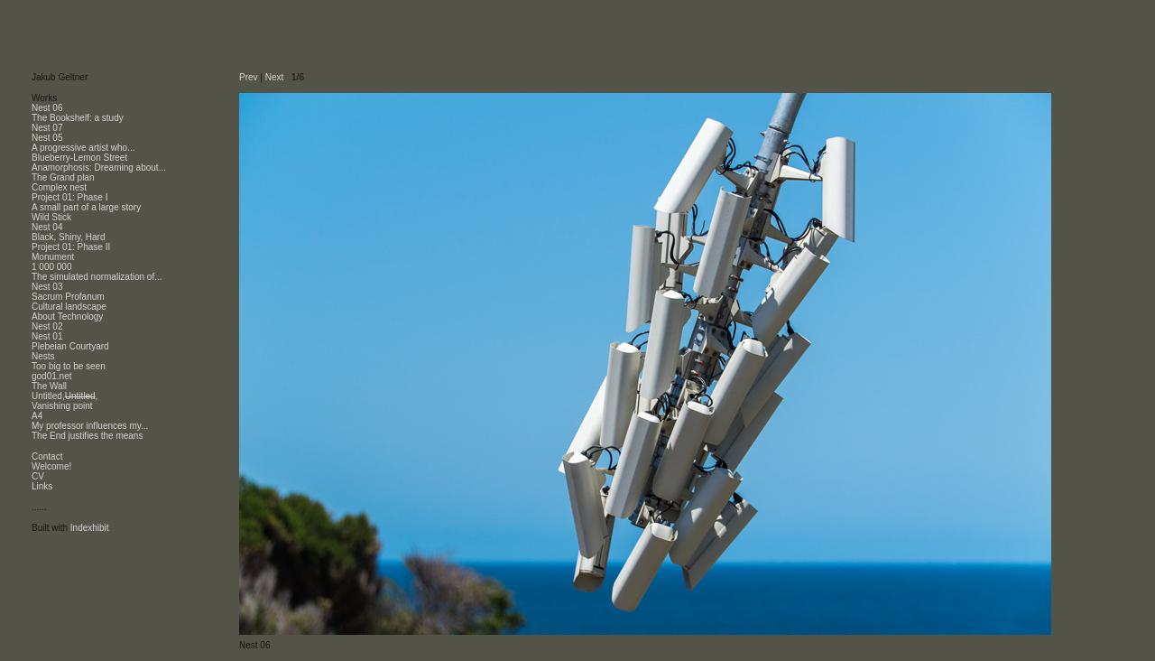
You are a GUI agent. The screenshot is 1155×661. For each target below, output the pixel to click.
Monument (53, 257)
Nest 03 (47, 287)
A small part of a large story (86, 207)
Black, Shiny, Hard (69, 237)
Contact (47, 456)
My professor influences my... (90, 426)
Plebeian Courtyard (70, 346)
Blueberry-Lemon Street (79, 158)
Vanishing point (62, 406)
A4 (37, 416)
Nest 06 (47, 108)
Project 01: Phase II (71, 247)
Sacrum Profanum (68, 297)
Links (42, 486)
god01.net (52, 376)
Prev (248, 77)
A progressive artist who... (83, 148)
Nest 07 (47, 128)
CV (38, 476)
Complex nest (59, 187)
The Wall (49, 386)
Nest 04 (47, 227)
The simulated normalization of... (97, 277)
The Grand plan (63, 177)
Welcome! (51, 466)
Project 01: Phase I (70, 197)
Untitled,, (64, 396)
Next (274, 77)
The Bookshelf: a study (78, 118)
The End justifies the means (87, 436)
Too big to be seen (69, 366)
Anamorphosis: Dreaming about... (99, 167)
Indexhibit (89, 528)
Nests (43, 356)
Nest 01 (47, 336)
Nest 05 (47, 138)
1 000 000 (52, 267)
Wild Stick (51, 217)
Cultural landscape (69, 307)
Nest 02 (47, 326)
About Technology (67, 316)
